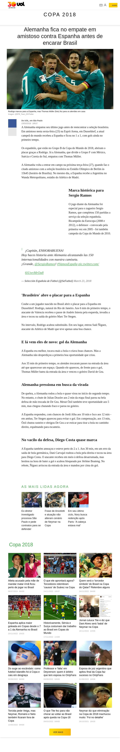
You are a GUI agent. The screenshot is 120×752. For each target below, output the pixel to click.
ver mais (60, 730)
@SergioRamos (45, 262)
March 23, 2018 (82, 279)
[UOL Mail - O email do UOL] (101, 5)
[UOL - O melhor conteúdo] (16, 5)
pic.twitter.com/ (88, 262)
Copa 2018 (60, 14)
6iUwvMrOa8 (34, 271)
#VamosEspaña (67, 262)
